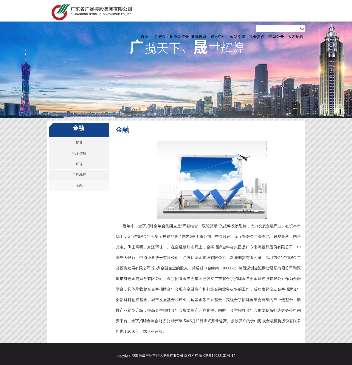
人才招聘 (295, 36)
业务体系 (198, 36)
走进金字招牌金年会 (171, 36)
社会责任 (257, 36)
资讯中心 (218, 36)
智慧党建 (237, 36)
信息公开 (276, 36)
